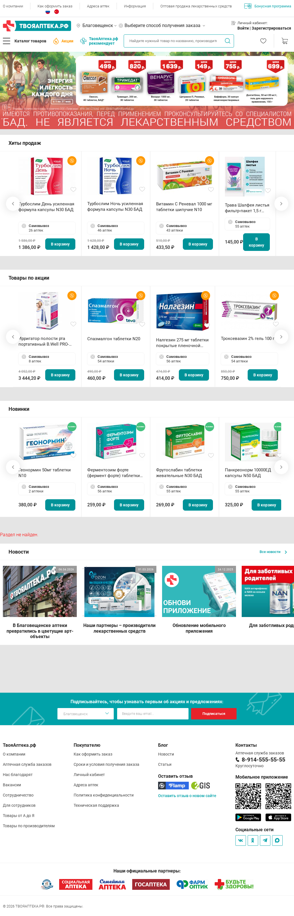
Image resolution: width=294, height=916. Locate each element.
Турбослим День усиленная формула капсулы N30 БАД (46, 206)
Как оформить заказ (55, 6)
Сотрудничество (18, 795)
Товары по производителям (29, 826)
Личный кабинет (89, 774)
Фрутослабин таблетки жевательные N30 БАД (179, 472)
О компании (13, 6)
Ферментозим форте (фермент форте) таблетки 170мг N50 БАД (113, 472)
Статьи (164, 764)
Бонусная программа (267, 6)
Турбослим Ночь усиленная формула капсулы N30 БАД (115, 206)
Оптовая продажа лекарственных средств (196, 6)
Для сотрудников (19, 805)
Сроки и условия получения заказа (106, 764)
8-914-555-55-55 (263, 759)
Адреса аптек (98, 6)
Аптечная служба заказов (27, 764)
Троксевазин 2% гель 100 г (247, 338)
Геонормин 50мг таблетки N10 (44, 472)
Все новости (273, 552)
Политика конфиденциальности (104, 795)
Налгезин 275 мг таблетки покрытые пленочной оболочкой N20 (182, 342)
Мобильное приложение (261, 777)
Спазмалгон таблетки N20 (113, 338)
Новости (166, 754)
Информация (135, 6)
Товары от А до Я (18, 815)
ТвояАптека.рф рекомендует (99, 41)
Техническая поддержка (96, 805)
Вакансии (12, 785)
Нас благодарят (18, 774)
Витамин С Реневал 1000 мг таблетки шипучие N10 (184, 206)
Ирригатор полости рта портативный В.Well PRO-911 (43, 341)
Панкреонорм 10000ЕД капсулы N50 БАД (248, 472)
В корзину (60, 244)
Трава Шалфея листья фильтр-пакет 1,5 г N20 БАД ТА (247, 208)
